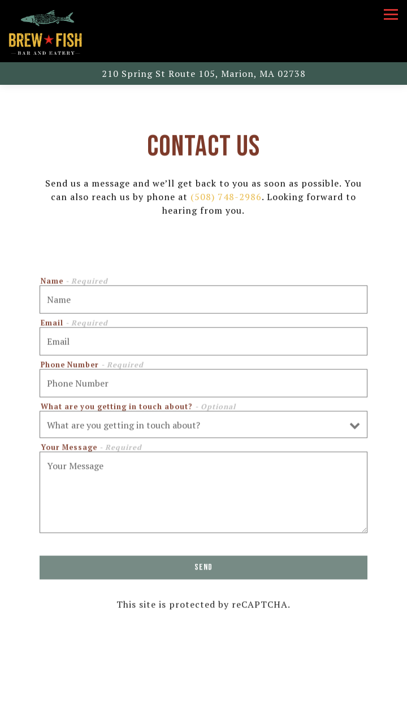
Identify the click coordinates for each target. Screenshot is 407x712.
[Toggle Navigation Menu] (391, 14)
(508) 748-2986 (226, 198)
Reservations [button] (204, 699)
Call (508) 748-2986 (203, 675)
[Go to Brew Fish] (203, 73)
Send (203, 569)
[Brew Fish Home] (45, 31)
